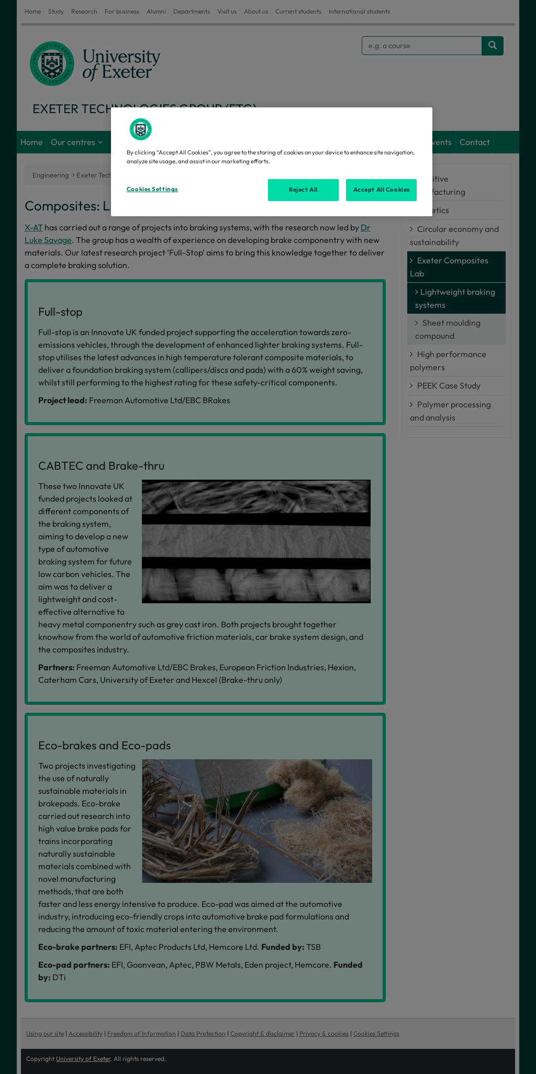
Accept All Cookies (381, 189)
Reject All (303, 189)
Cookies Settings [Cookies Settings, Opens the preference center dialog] (152, 189)
